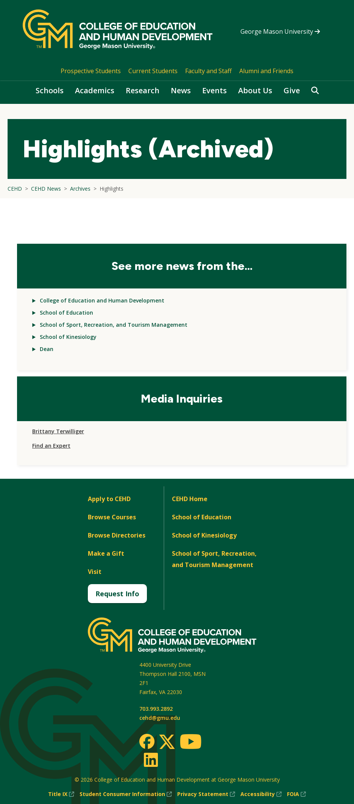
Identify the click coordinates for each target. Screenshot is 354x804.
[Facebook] (146, 741)
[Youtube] (190, 743)
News (181, 90)
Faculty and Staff (208, 71)
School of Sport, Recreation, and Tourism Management (113, 324)
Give (292, 90)
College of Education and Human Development (102, 300)
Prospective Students (91, 71)
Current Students (153, 71)
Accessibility (261, 794)
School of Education (66, 312)
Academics (94, 90)
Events (214, 90)
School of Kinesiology (68, 336)
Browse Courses (112, 517)
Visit (94, 571)
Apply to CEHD (109, 499)
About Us (255, 90)
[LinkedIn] (150, 760)
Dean (46, 349)
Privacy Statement (206, 794)
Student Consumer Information (126, 794)
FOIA (296, 794)
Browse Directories (116, 535)
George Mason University (280, 31)
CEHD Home (189, 499)
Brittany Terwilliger (58, 431)
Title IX (61, 794)
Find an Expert (51, 445)
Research (142, 90)
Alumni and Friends (266, 71)
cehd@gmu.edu (159, 717)
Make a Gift (106, 553)
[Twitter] (167, 742)
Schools (50, 90)
